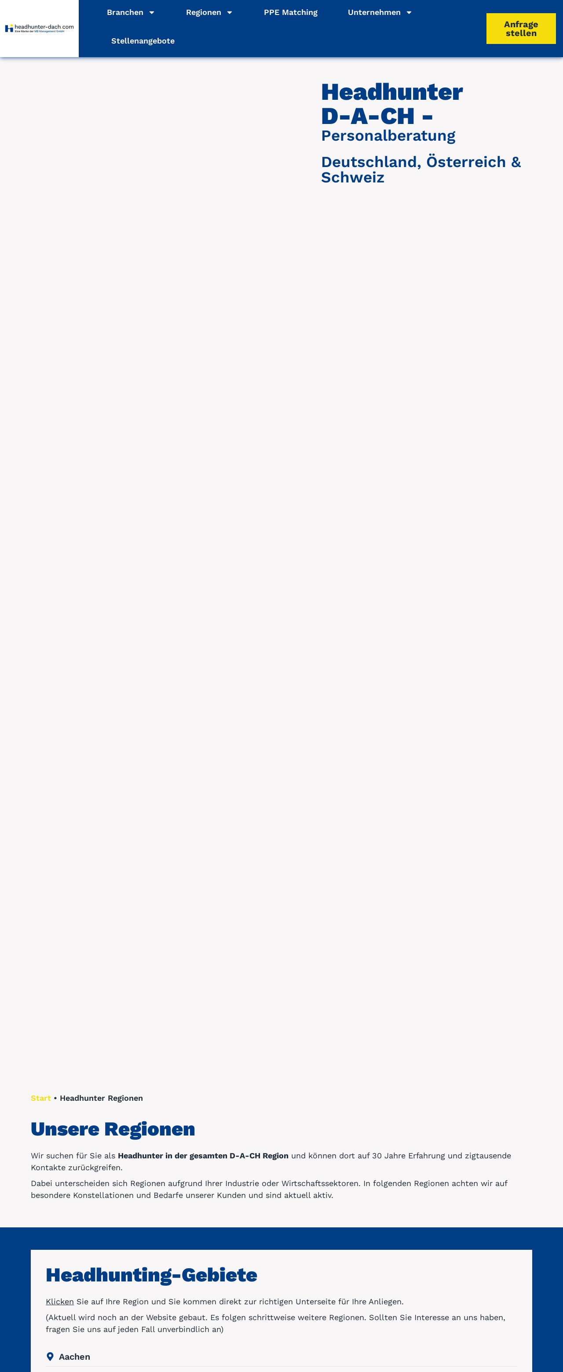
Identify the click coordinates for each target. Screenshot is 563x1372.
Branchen (131, 12)
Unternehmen (380, 12)
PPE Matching (291, 12)
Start (41, 1098)
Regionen (210, 12)
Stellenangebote (143, 40)
